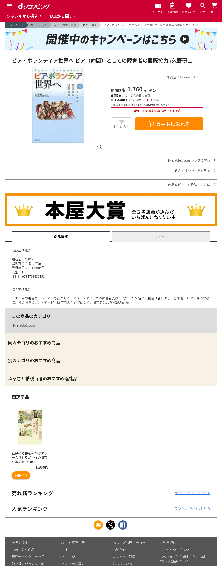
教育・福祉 (90, 25)
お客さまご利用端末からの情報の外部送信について (182, 558)
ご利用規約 (168, 542)
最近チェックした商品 (28, 556)
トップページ (15, 25)
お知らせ (119, 549)
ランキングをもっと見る (192, 492)
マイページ (67, 556)
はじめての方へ (124, 563)
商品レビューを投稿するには (189, 184)
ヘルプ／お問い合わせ (129, 542)
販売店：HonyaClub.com (185, 77)
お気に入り (121, 126)
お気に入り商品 (23, 549)
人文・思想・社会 (65, 25)
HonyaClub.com (23, 325)
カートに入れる (169, 124)
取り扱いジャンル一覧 (28, 563)
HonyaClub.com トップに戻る (188, 160)
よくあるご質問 (124, 556)
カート (64, 549)
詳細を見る (21, 475)
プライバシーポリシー (176, 549)
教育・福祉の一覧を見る (192, 170)
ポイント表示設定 (72, 563)
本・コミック (38, 25)
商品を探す (20, 542)
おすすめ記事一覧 (72, 542)
